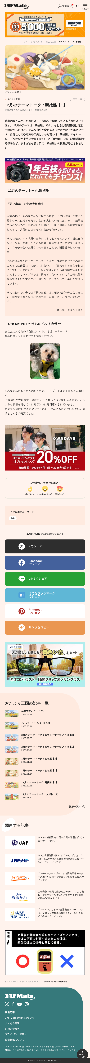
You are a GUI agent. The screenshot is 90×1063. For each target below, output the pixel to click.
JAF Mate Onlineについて (19, 1018)
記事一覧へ (75, 806)
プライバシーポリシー (17, 1034)
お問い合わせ (12, 1028)
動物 (13, 518)
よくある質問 (12, 1023)
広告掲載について (14, 1039)
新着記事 (10, 1012)
